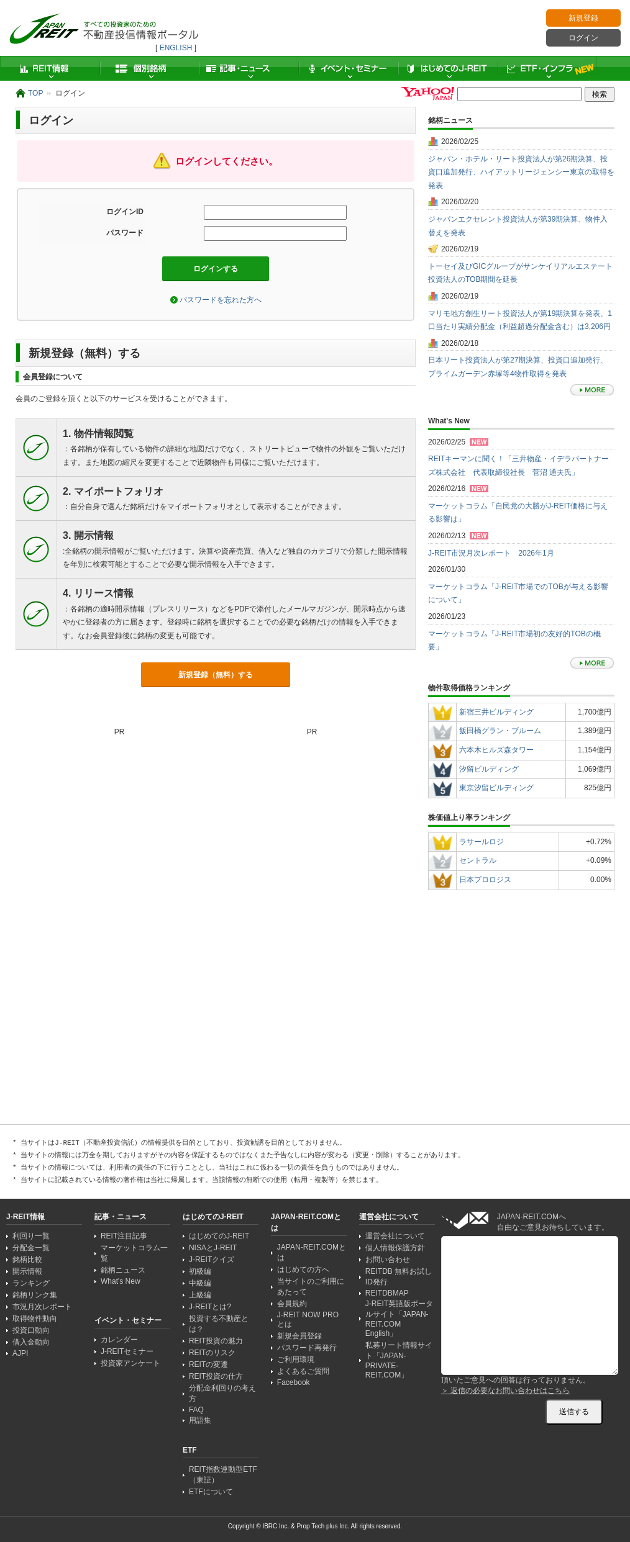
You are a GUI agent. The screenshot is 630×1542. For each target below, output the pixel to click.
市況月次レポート (42, 1306)
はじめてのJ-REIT (447, 68)
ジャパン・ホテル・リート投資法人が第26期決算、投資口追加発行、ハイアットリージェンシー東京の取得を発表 (521, 172)
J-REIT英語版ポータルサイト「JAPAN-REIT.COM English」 (399, 1318)
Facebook (293, 1382)
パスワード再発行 (307, 1347)
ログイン (583, 38)
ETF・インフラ (546, 68)
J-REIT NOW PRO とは (308, 1319)
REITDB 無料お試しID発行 (398, 1276)
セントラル (477, 860)
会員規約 (292, 1303)
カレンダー (119, 1339)
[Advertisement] (521, 1064)
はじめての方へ (303, 1269)
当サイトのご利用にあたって (310, 1286)
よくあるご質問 (303, 1371)
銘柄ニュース (123, 1270)
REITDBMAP (387, 1293)
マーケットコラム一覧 (134, 1253)
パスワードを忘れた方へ (221, 299)
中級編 (200, 1283)
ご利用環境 (295, 1359)
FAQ (196, 1409)
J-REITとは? (210, 1306)
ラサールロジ (481, 841)
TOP (35, 93)
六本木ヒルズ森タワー (496, 750)
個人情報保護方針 (395, 1247)
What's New (120, 1281)
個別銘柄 (149, 68)
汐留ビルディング (489, 769)
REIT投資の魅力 (216, 1341)
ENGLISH (176, 47)
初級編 (200, 1271)
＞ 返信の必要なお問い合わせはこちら (505, 1390)
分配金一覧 (31, 1247)
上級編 (200, 1295)
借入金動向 (31, 1342)
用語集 (200, 1420)
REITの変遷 (208, 1364)
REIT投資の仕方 (216, 1376)
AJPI (20, 1353)
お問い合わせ (387, 1259)
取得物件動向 (34, 1318)
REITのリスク (212, 1352)
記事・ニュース (248, 68)
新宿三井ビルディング (496, 712)
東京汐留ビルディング (496, 787)
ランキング (31, 1283)
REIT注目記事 (124, 1236)
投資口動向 (31, 1330)
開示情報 (27, 1271)
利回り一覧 (31, 1236)
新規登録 (583, 18)
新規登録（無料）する (215, 674)
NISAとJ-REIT (213, 1247)
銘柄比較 (27, 1259)
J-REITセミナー (127, 1351)
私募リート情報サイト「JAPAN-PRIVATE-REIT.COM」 (398, 1360)
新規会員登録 (299, 1336)
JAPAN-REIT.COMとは (311, 1252)
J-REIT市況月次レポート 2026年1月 (491, 553)
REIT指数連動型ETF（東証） (223, 1474)
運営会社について (395, 1236)
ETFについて (211, 1491)
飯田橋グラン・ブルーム (500, 730)
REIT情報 (49, 68)
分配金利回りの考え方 (222, 1393)
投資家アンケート (130, 1363)
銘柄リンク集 (34, 1295)
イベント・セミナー (348, 68)
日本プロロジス (485, 879)
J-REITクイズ (211, 1259)
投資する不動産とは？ (219, 1323)
